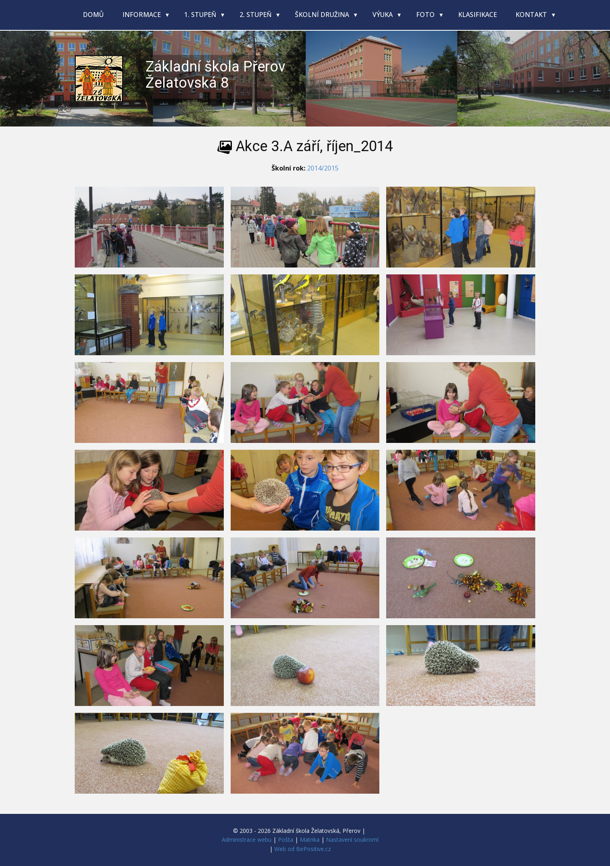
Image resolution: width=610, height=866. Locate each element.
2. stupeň (256, 14)
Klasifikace (477, 14)
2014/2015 (323, 168)
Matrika (310, 839)
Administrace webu (246, 839)
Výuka (383, 14)
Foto (426, 14)
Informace (142, 14)
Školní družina (323, 14)
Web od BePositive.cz (302, 849)
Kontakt (532, 14)
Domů (93, 14)
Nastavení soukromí (352, 839)
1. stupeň (201, 14)
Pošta (285, 839)
